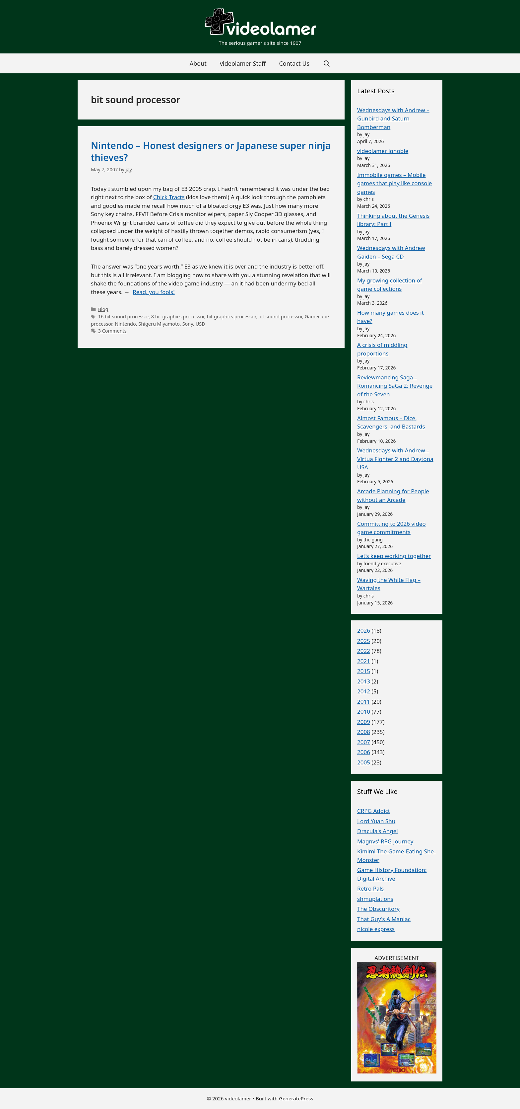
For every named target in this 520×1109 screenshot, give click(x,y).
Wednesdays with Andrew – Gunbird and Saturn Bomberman (393, 118)
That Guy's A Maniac (384, 919)
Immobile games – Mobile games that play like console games (394, 183)
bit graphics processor (231, 316)
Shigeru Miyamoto (159, 324)
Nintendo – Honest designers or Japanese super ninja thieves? (211, 151)
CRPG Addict (373, 811)
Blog (103, 309)
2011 (363, 701)
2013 (363, 681)
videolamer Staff (243, 63)
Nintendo (125, 324)
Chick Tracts (169, 197)
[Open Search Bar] (326, 63)
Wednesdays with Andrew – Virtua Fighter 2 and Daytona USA (395, 458)
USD (200, 324)
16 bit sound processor (123, 316)
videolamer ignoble (382, 151)
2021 (363, 661)
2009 (363, 722)
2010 (363, 711)
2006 (363, 752)
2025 (363, 641)
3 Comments (112, 331)
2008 (363, 732)
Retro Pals (370, 888)
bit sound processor (280, 316)
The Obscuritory (378, 908)
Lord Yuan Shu (376, 821)
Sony (187, 324)
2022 (363, 651)
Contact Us (294, 63)
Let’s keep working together (394, 556)
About (198, 63)
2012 (363, 691)
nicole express (376, 929)
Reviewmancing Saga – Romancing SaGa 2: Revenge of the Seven (394, 385)
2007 (363, 742)
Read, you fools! (154, 292)
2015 (363, 671)
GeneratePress (296, 1098)
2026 (363, 630)
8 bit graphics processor (177, 316)
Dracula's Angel (377, 831)
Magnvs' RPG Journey (385, 841)
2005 (363, 762)
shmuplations (375, 899)
